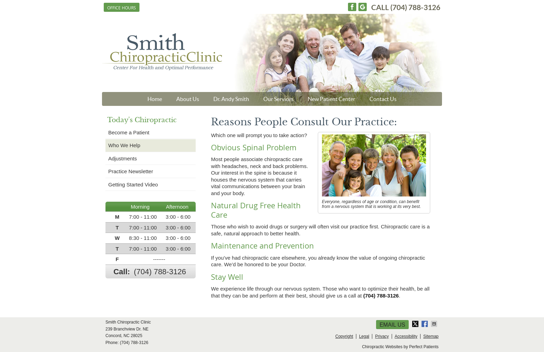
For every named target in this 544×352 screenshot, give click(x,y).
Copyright (344, 336)
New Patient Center (331, 99)
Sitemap (431, 336)
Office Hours (121, 7)
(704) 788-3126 (415, 7)
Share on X (416, 324)
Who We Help (124, 145)
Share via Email (435, 324)
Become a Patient (128, 132)
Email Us (392, 325)
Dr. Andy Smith (231, 99)
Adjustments (122, 158)
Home (154, 99)
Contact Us (383, 99)
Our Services (278, 99)
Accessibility (406, 336)
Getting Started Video (133, 184)
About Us (187, 99)
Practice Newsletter (130, 171)
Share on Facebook (425, 324)
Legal (364, 336)
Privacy (382, 336)
